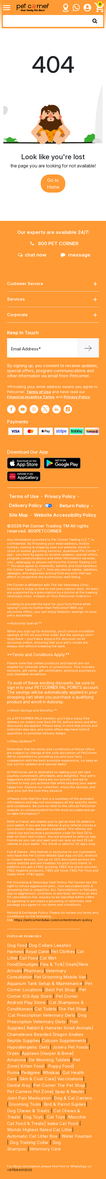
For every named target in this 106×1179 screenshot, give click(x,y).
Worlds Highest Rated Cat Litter (39, 1129)
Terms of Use (38, 391)
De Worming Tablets (49, 1059)
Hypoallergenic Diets (28, 1047)
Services (53, 299)
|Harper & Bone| (56, 1053)
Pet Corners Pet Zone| (30, 1091)
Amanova (16, 1059)
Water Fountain (77, 1136)
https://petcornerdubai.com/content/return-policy (53, 920)
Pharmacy (34, 970)
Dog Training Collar (28, 1142)
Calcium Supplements (64, 1040)
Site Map (18, 515)
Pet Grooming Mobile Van (60, 977)
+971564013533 (19, 1170)
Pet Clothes (63, 951)
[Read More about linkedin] (56, 409)
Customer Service (53, 284)
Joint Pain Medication (29, 1098)
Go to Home (53, 183)
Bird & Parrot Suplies (65, 1104)
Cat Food (29, 958)
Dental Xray (19, 1085)
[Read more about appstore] (25, 463)
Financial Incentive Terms (31, 397)
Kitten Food (32, 1066)
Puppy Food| (60, 1066)
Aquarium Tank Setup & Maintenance (44, 983)
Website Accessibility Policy (65, 515)
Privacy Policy (77, 397)
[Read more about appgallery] (25, 476)
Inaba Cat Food (62, 1123)
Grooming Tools (24, 1104)
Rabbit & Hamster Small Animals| (60, 1028)
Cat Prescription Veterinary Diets (41, 1015)
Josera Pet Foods (70, 1047)
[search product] (95, 21)
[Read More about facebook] (11, 409)
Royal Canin (37, 951)
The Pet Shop (72, 1009)
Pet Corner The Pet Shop (59, 1085)
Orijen (13, 1053)
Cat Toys (56, 1117)
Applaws (30, 1053)
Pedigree (30, 1072)
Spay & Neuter (70, 1091)
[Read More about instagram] (34, 409)
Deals (71, 964)
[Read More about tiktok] (68, 409)
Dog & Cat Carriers (73, 1098)
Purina (13, 1072)
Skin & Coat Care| (38, 1078)
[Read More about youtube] (22, 409)
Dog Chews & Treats (28, 1110)
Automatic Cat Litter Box (32, 1136)
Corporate (53, 315)
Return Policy (74, 505)
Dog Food (17, 945)
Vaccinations (69, 1078)
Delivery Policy (31, 505)
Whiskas (51, 1072)
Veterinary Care (45, 1149)
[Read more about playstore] (64, 463)
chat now (32, 255)
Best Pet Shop (60, 989)
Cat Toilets (45, 1009)
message (75, 255)
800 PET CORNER (54, 243)
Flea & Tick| (53, 964)
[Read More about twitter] (45, 409)
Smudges (28, 964)
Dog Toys (33, 1117)
